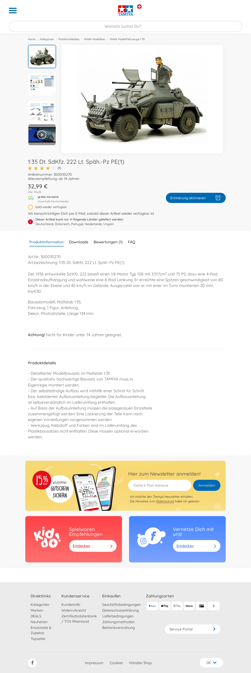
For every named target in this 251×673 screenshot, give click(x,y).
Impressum (94, 663)
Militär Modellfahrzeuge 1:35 (127, 39)
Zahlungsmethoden (118, 622)
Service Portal (192, 629)
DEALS (36, 616)
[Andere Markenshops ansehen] (139, 6)
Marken (37, 610)
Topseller (38, 638)
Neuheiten (39, 622)
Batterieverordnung (118, 627)
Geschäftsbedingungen (121, 604)
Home (31, 39)
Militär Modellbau (94, 39)
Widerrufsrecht (73, 610)
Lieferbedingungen (117, 616)
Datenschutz (165, 501)
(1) (44, 168)
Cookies (116, 663)
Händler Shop (140, 663)
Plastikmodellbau (69, 39)
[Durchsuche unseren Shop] (125, 26)
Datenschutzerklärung (120, 610)
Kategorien (47, 39)
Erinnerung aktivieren (195, 198)
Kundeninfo (70, 604)
